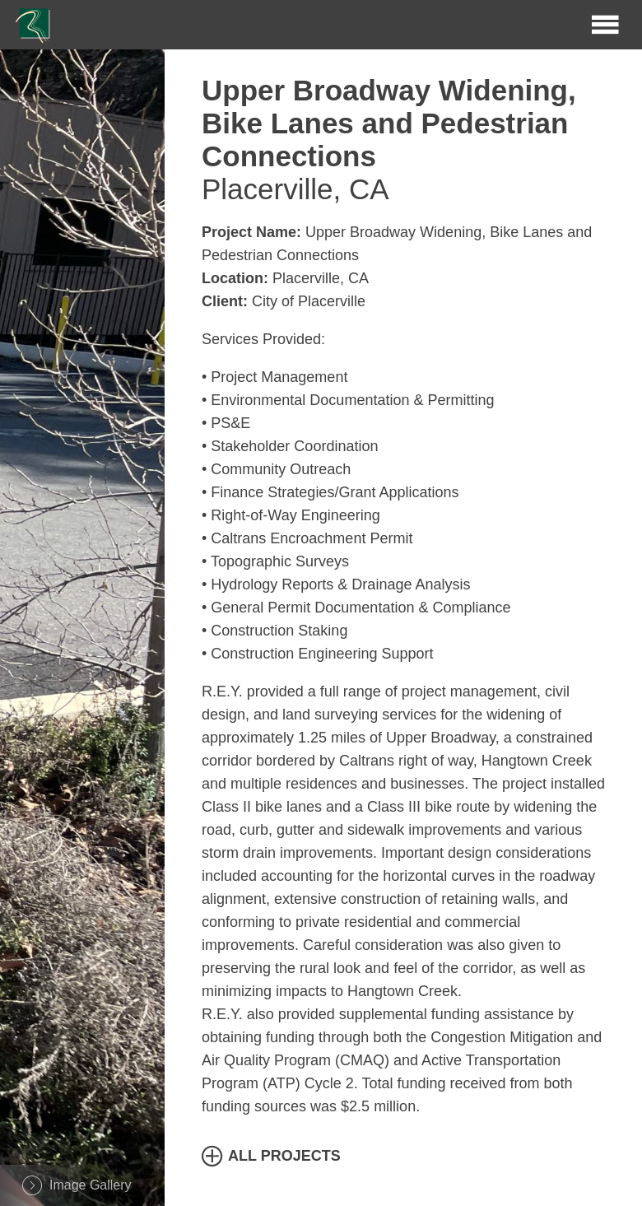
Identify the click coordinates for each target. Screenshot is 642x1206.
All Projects (284, 1156)
